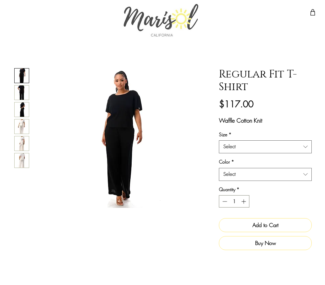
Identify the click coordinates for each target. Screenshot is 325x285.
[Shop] (312, 12)
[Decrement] (224, 201)
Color (226, 162)
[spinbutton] (234, 201)
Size (225, 134)
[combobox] (265, 146)
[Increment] (244, 201)
